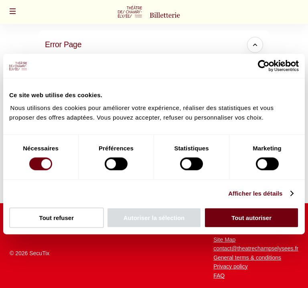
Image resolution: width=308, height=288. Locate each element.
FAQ (219, 275)
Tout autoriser (251, 217)
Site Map (224, 239)
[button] (13, 11)
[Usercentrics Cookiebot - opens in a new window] (264, 66)
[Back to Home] (154, 12)
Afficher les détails (255, 193)
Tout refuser (56, 217)
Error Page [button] (63, 44)
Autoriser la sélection (154, 217)
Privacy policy (230, 266)
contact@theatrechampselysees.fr (255, 248)
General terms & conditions (247, 257)
